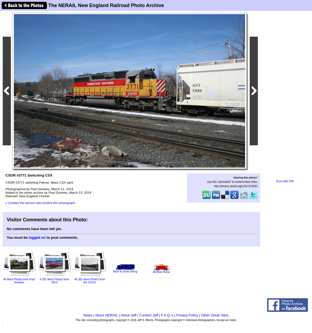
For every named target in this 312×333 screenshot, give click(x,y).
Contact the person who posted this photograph (41, 203)
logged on (37, 237)
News (88, 315)
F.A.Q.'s (167, 315)
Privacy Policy (187, 315)
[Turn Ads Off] (285, 181)
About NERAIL (106, 315)
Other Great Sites (214, 315)
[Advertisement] (285, 95)
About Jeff (128, 315)
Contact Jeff (148, 315)
